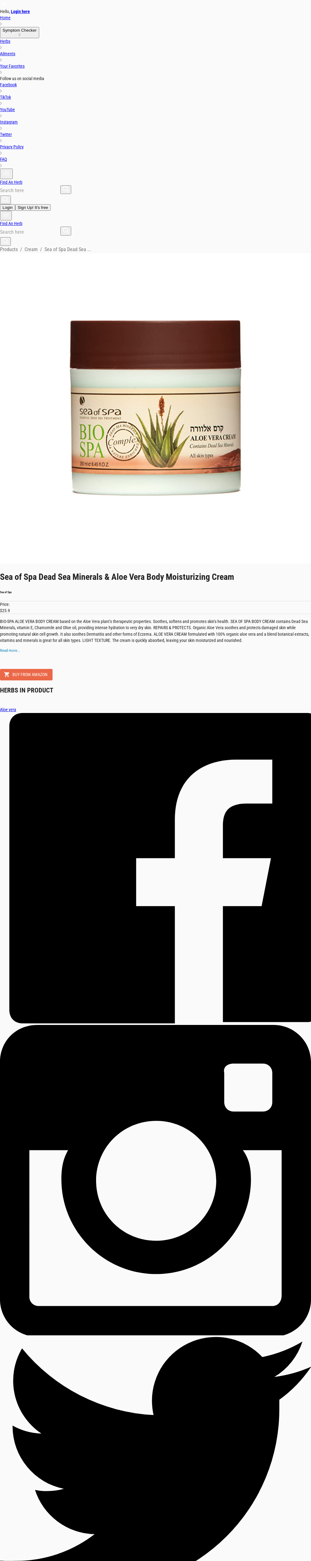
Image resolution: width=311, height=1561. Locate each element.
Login (7, 207)
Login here (20, 11)
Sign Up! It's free (33, 207)
